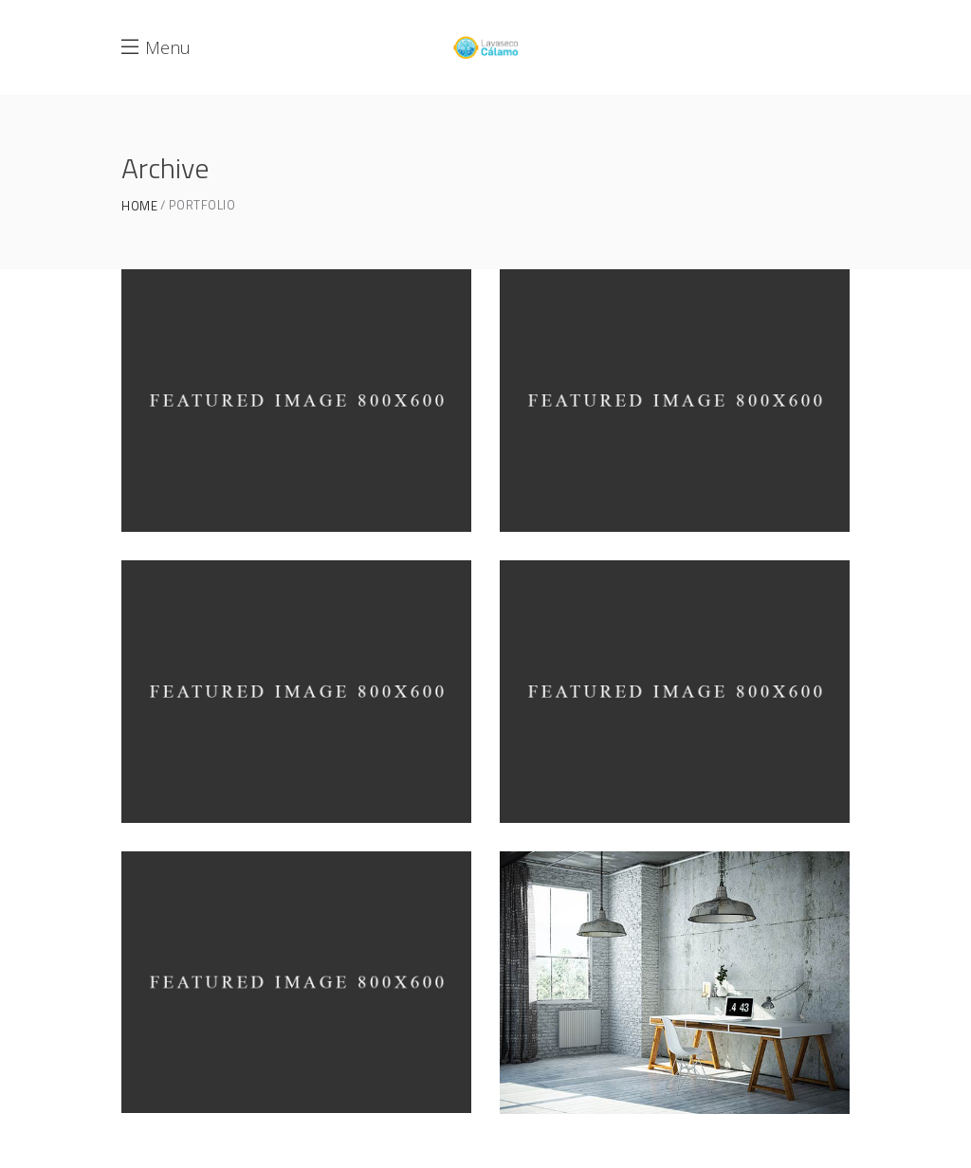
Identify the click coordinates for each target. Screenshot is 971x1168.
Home (139, 206)
